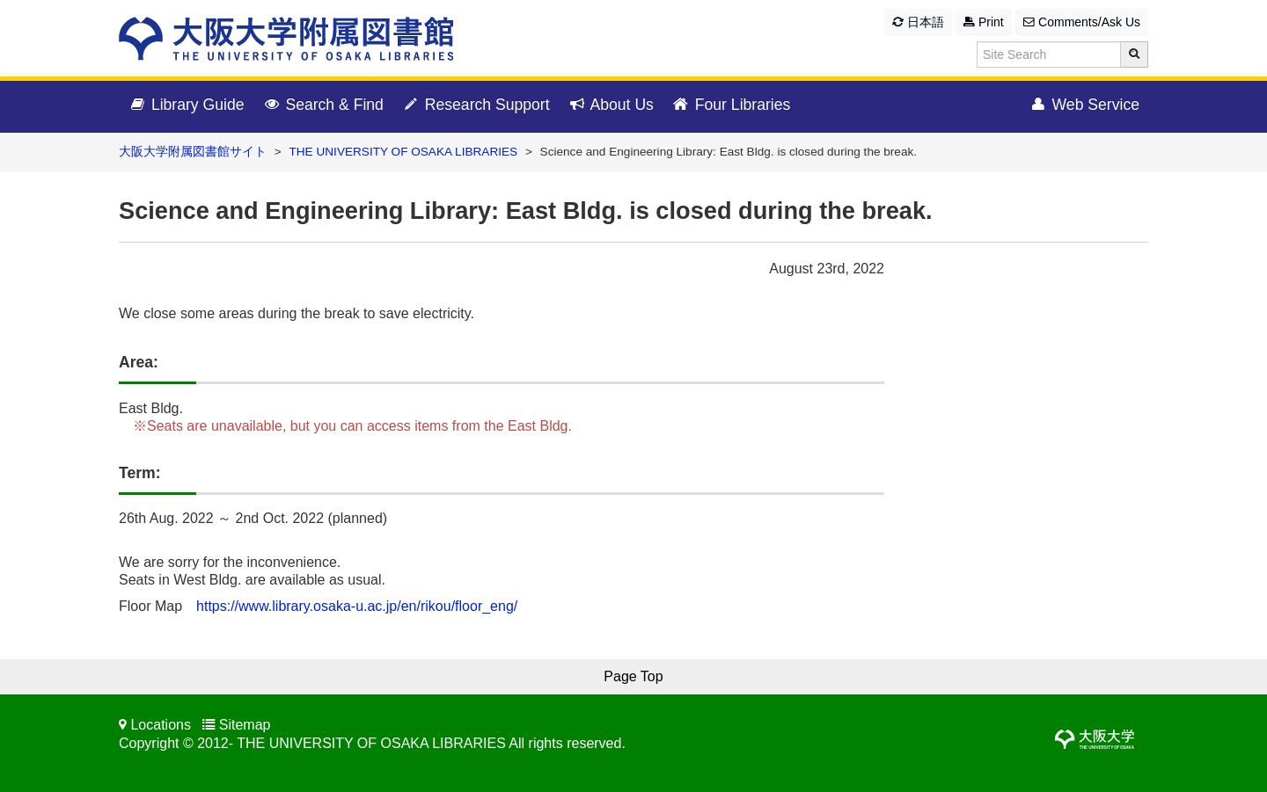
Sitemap (245, 724)
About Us (611, 105)
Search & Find (323, 105)
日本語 (918, 22)
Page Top (633, 676)
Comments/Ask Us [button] (1081, 22)
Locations (160, 724)
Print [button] (983, 22)
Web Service (1084, 105)
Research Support (475, 105)
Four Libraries (730, 105)
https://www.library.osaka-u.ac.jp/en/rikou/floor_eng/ (356, 606)
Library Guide (186, 105)
